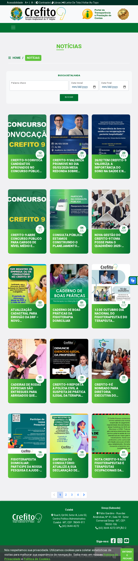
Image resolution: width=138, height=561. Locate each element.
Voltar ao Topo (90, 2)
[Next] (84, 495)
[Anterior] (54, 495)
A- (32, 2)
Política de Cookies (37, 559)
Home (17, 57)
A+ (26, 2)
